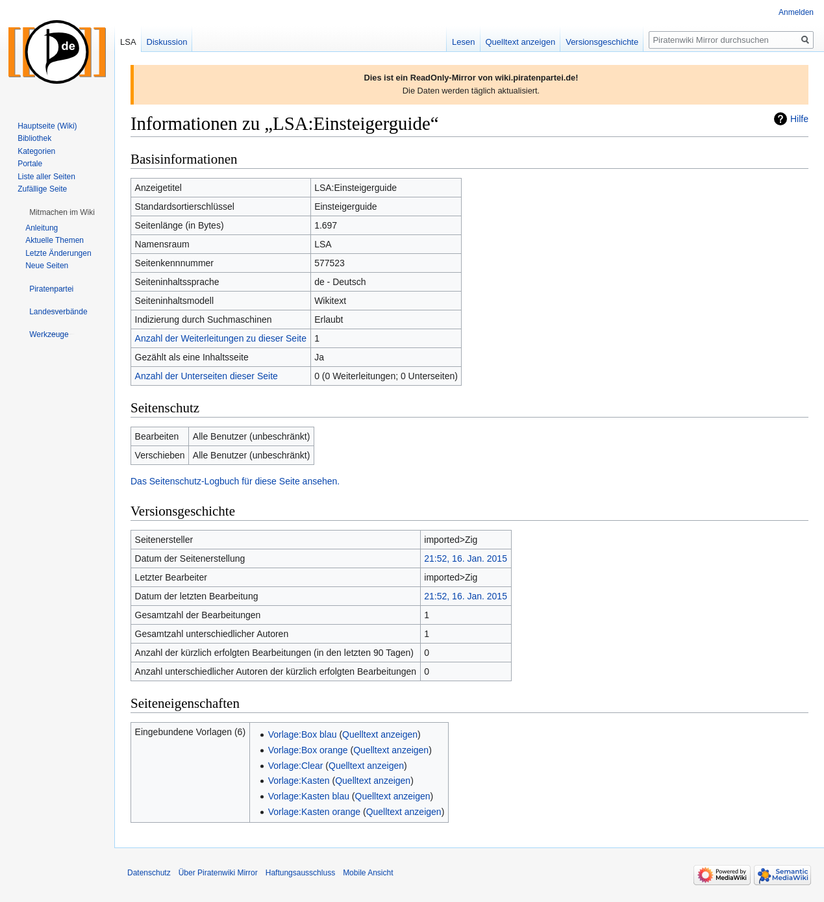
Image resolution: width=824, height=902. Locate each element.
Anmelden (796, 12)
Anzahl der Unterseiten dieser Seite (206, 376)
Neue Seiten (46, 265)
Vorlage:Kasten (299, 780)
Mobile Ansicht (368, 872)
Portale (30, 163)
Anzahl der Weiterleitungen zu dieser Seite (220, 338)
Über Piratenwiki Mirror (218, 872)
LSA (128, 42)
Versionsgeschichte (602, 42)
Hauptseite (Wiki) (47, 126)
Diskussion (167, 42)
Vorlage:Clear (295, 765)
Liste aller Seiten (46, 176)
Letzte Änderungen (58, 253)
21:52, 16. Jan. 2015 (465, 558)
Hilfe (799, 119)
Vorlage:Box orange (308, 750)
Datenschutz (149, 872)
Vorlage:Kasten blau (308, 796)
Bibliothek (34, 138)
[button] (62, 212)
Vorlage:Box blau (302, 734)
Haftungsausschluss (300, 872)
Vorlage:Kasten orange (314, 812)
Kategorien (36, 151)
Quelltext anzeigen (380, 734)
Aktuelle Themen (54, 240)
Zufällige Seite (42, 189)
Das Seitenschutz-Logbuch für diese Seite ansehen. (235, 481)
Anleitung (41, 227)
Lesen (463, 42)
